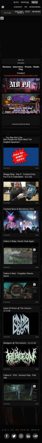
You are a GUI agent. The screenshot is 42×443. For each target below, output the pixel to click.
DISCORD (19, 12)
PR (26, 7)
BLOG (16, 2)
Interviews (18, 67)
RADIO (24, 2)
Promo (28, 67)
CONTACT (18, 7)
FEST (27, 12)
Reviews (7, 67)
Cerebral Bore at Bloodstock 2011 (18, 209)
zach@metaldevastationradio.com (21, 75)
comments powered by (21, 124)
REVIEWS (36, 12)
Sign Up (34, 2)
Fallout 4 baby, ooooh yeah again (18, 241)
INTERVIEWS (34, 7)
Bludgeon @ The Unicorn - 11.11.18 (19, 343)
